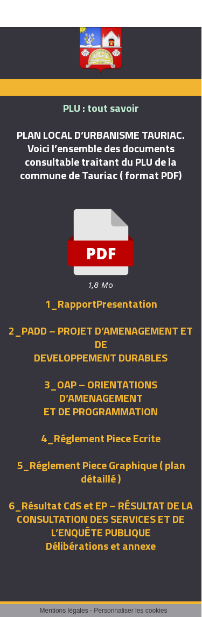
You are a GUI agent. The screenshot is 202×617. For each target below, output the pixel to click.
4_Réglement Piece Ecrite (101, 438)
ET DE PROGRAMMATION (101, 411)
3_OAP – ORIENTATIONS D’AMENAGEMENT (100, 391)
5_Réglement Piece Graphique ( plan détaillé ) (101, 472)
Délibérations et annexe (101, 545)
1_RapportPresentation (101, 303)
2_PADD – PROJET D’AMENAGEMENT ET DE (101, 337)
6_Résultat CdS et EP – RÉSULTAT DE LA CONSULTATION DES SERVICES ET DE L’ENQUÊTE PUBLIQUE (101, 519)
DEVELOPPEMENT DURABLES (101, 357)
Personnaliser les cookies (130, 610)
